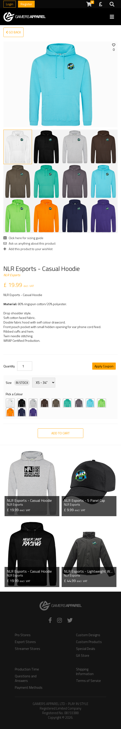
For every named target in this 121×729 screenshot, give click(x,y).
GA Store (82, 655)
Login (9, 4)
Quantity (9, 366)
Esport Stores (25, 642)
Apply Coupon (104, 366)
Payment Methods (28, 687)
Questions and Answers (26, 678)
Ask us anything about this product (29, 243)
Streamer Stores (27, 648)
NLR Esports (11, 274)
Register (26, 4)
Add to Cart (60, 433)
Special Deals (85, 648)
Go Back (13, 32)
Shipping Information (85, 671)
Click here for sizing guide (23, 237)
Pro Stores (23, 635)
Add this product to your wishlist (28, 248)
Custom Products (89, 642)
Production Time (27, 669)
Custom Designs (88, 635)
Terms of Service (88, 680)
